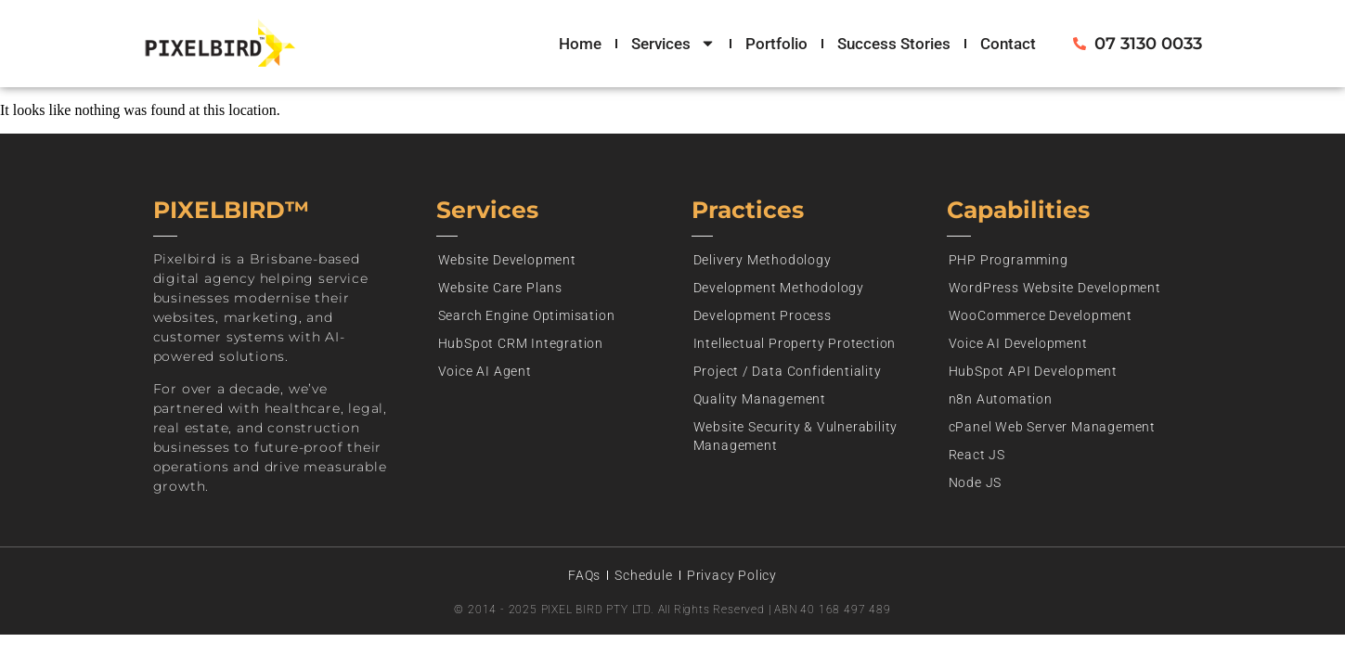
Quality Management (759, 399)
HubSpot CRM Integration (520, 343)
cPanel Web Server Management (1052, 426)
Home (580, 43)
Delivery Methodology (762, 259)
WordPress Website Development (1055, 287)
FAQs (584, 575)
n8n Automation (1001, 399)
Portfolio (776, 43)
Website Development (507, 259)
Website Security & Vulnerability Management (796, 436)
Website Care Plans (500, 287)
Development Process (762, 315)
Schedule (643, 575)
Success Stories (894, 43)
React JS (977, 454)
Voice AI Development (1018, 343)
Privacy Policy (732, 575)
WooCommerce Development (1040, 315)
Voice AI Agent (485, 371)
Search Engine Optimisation (526, 315)
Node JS (975, 482)
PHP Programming (1008, 259)
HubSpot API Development (1033, 371)
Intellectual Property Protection (795, 343)
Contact (1008, 43)
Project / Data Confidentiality (787, 371)
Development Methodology (778, 287)
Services (673, 44)
